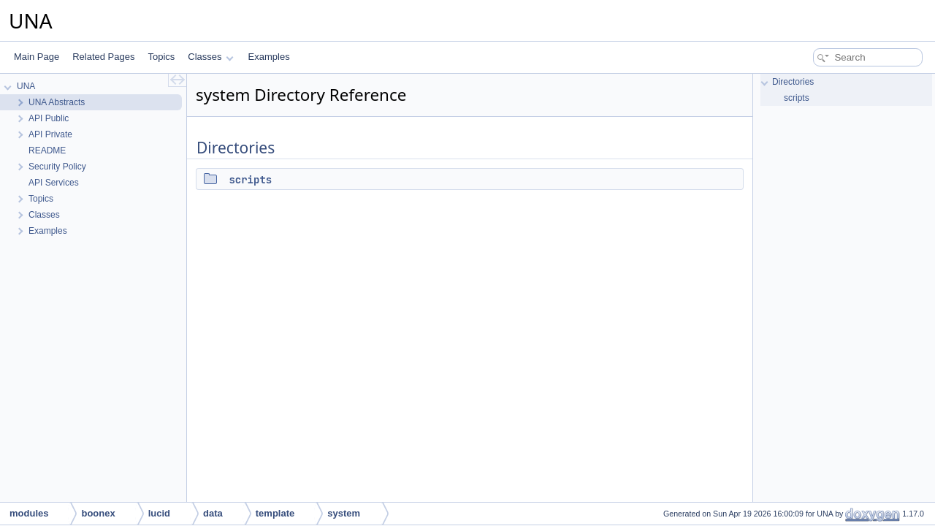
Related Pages (103, 56)
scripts (250, 179)
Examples (269, 56)
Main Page (36, 56)
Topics (161, 56)
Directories (793, 82)
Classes (210, 56)
